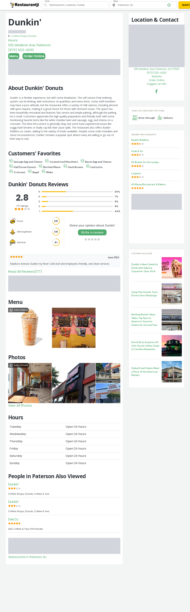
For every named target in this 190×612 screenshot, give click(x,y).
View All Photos (20, 405)
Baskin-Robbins (140, 139)
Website (157, 76)
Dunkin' (13, 484)
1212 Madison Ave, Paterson (29, 45)
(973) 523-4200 (21, 50)
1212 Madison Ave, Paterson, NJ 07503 (156, 69)
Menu (13, 56)
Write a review (92, 232)
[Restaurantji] (24, 5)
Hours (12, 40)
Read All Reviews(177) (25, 271)
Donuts (32, 36)
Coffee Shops (19, 36)
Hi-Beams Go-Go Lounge (145, 162)
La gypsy (136, 173)
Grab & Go (137, 151)
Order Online (34, 56)
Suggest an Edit (156, 84)
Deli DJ (13, 519)
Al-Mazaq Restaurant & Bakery (148, 184)
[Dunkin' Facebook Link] (156, 91)
